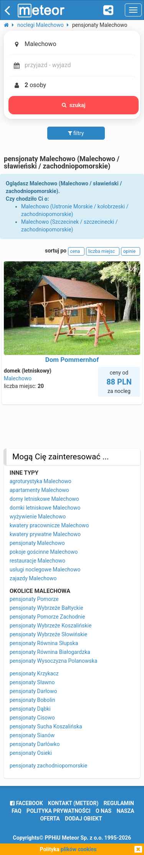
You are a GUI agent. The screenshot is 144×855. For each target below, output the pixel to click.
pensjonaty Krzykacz (34, 673)
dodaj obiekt (83, 818)
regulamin (119, 803)
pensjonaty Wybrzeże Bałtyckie (46, 608)
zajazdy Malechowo (33, 578)
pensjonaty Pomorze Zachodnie (47, 617)
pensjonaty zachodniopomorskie (48, 766)
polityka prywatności (58, 811)
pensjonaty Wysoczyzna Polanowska (53, 661)
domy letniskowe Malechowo (44, 499)
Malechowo (17, 378)
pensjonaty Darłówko (35, 744)
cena (76, 251)
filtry (76, 133)
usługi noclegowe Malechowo (45, 569)
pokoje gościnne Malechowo (44, 552)
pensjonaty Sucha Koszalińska (46, 726)
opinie (130, 251)
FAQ (16, 811)
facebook (26, 803)
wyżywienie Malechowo (38, 516)
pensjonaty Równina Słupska (44, 643)
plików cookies (78, 849)
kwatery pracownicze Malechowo (49, 525)
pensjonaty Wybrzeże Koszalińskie (50, 625)
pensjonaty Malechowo (37, 543)
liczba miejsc (102, 251)
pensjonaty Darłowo (33, 691)
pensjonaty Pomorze (34, 599)
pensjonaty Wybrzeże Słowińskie (48, 634)
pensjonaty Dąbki (30, 709)
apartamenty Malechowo (39, 490)
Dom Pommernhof (72, 359)
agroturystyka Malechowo (40, 481)
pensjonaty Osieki (31, 753)
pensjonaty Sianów (32, 735)
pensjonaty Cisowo (32, 718)
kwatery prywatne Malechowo (45, 534)
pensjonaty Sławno (32, 682)
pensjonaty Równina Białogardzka (50, 652)
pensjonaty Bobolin (32, 700)
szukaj (74, 105)
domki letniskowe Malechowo (45, 508)
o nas (103, 811)
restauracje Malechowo (37, 561)
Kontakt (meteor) (73, 803)
